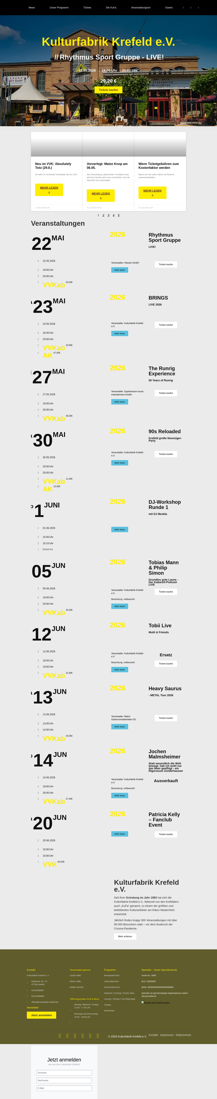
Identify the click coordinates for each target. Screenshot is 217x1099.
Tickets (87, 7)
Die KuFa (111, 7)
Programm (110, 970)
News (32, 7)
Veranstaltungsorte (80, 970)
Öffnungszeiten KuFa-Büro (84, 999)
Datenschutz (183, 1034)
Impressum (167, 1034)
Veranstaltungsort (140, 7)
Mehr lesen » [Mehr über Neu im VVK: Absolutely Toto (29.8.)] (49, 189)
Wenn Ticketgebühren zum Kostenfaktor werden (159, 166)
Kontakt (153, 1034)
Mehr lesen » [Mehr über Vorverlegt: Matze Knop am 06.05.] (101, 195)
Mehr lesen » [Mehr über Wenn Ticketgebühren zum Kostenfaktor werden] (152, 192)
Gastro (169, 7)
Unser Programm (59, 7)
